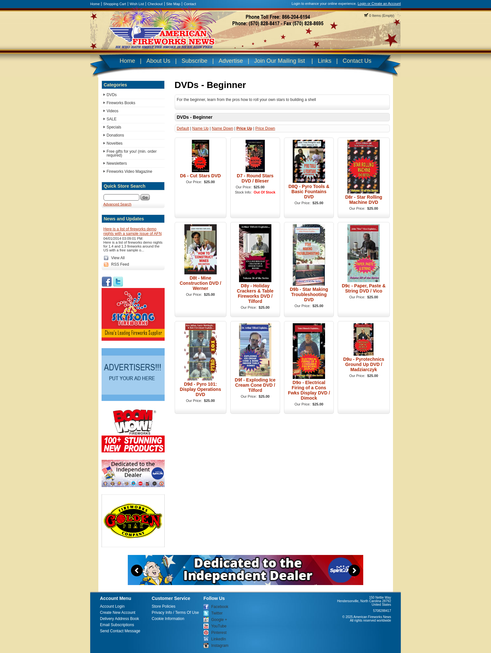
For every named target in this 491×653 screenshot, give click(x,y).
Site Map (173, 4)
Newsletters (117, 163)
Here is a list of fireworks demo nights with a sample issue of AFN (133, 231)
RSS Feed (120, 264)
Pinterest (218, 632)
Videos (112, 111)
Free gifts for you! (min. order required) (132, 153)
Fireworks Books (121, 103)
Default (183, 128)
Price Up (244, 128)
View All (118, 258)
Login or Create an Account (379, 4)
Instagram (219, 645)
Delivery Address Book (119, 618)
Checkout (154, 4)
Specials (114, 127)
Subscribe (194, 61)
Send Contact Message (120, 631)
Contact (190, 4)
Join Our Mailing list (279, 61)
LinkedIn (218, 639)
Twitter (217, 613)
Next (354, 570)
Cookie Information (168, 618)
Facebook (219, 606)
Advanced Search (118, 204)
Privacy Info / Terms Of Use (175, 612)
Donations (115, 135)
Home (95, 4)
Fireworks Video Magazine (129, 171)
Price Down (265, 128)
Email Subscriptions (117, 625)
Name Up (200, 128)
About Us (158, 61)
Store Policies (163, 606)
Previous (137, 570)
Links (324, 61)
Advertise (231, 61)
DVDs (112, 95)
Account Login (112, 606)
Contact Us (357, 61)
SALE (112, 119)
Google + (219, 619)
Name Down (222, 128)
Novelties (115, 143)
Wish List (137, 4)
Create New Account (117, 612)
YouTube (218, 626)
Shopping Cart (114, 4)
